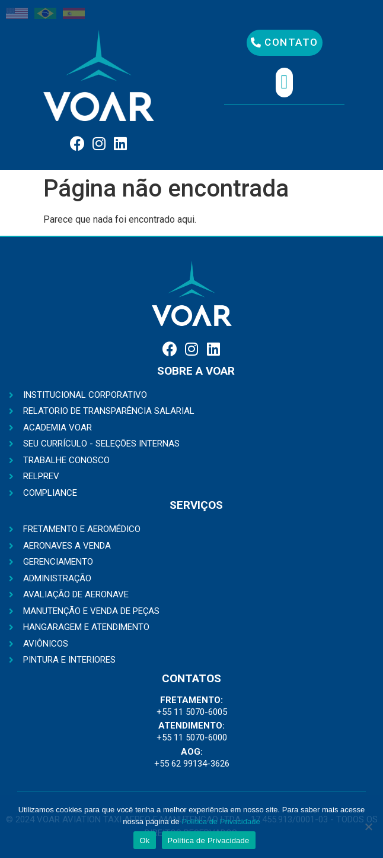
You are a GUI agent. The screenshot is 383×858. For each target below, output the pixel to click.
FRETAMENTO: (191, 700)
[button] (285, 43)
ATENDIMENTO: (191, 725)
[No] (368, 826)
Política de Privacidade (220, 821)
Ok (144, 840)
